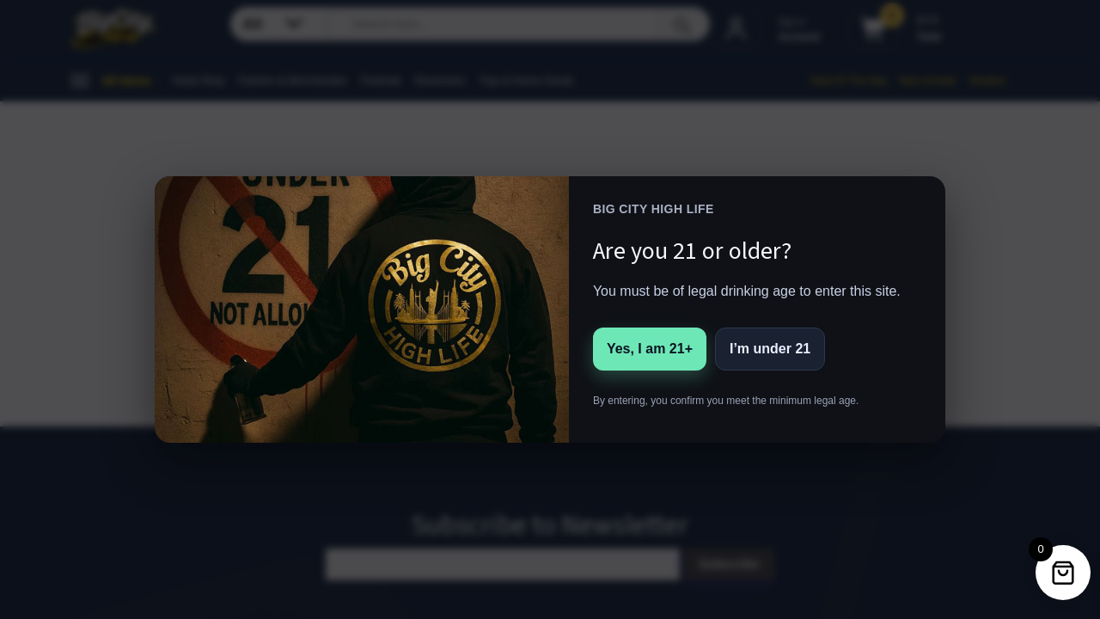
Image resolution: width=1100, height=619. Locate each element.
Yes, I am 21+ (650, 348)
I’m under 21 (770, 348)
